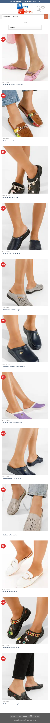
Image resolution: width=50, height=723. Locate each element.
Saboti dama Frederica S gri (11, 310)
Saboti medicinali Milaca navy (11, 479)
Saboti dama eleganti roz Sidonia (12, 84)
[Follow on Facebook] (39, 7)
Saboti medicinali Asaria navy (11, 253)
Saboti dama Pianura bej (9, 535)
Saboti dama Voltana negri (10, 704)
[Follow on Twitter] (43, 7)
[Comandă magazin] (24, 27)
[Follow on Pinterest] (39, 10)
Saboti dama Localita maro (10, 141)
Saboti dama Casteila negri (10, 197)
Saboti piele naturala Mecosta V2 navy (14, 366)
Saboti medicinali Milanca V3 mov (12, 422)
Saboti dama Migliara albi (10, 591)
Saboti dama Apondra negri (10, 647)
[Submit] (46, 16)
